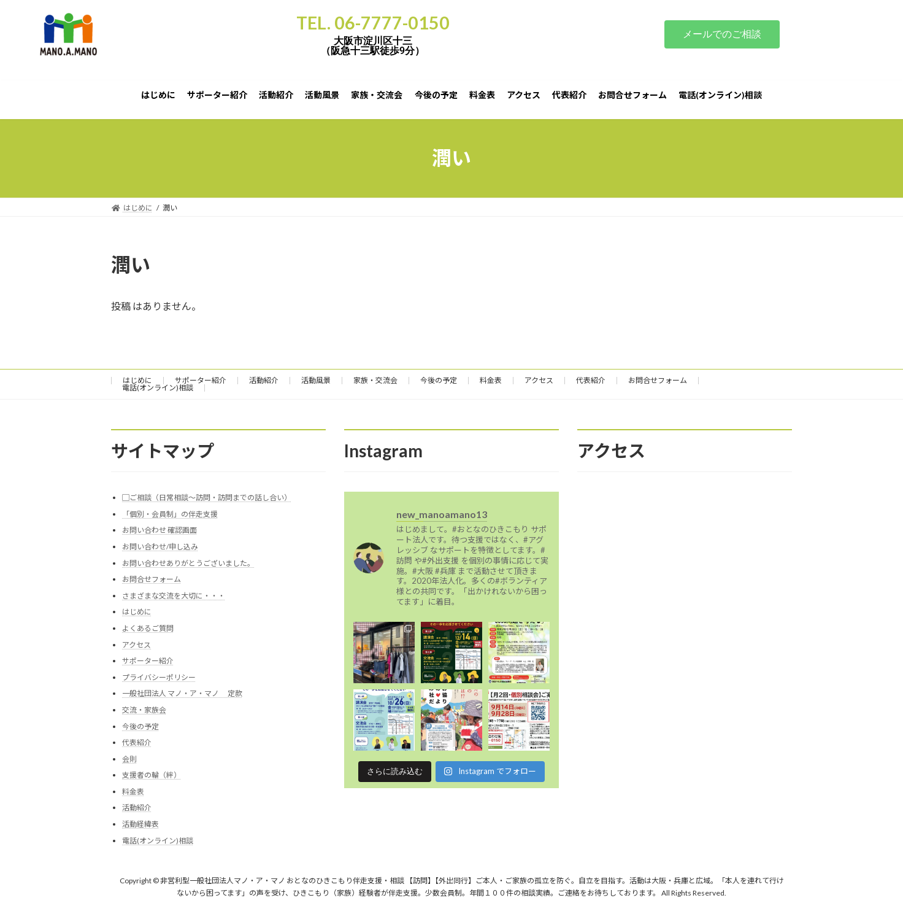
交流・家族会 (144, 709)
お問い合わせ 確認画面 (159, 530)
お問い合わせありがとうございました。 (188, 562)
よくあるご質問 (148, 628)
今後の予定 (438, 380)
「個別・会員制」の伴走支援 (170, 513)
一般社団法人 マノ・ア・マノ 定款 (182, 693)
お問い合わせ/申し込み (160, 546)
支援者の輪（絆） (151, 775)
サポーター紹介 (200, 380)
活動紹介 (264, 380)
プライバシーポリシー (159, 676)
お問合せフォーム (657, 380)
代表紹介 (590, 380)
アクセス (539, 380)
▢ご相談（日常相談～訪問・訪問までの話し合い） (206, 497)
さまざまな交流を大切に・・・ (173, 595)
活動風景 (316, 380)
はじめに (137, 380)
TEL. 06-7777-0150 (373, 22)
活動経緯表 (140, 824)
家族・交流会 (375, 380)
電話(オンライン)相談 (157, 387)
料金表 (491, 380)
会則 (129, 758)
